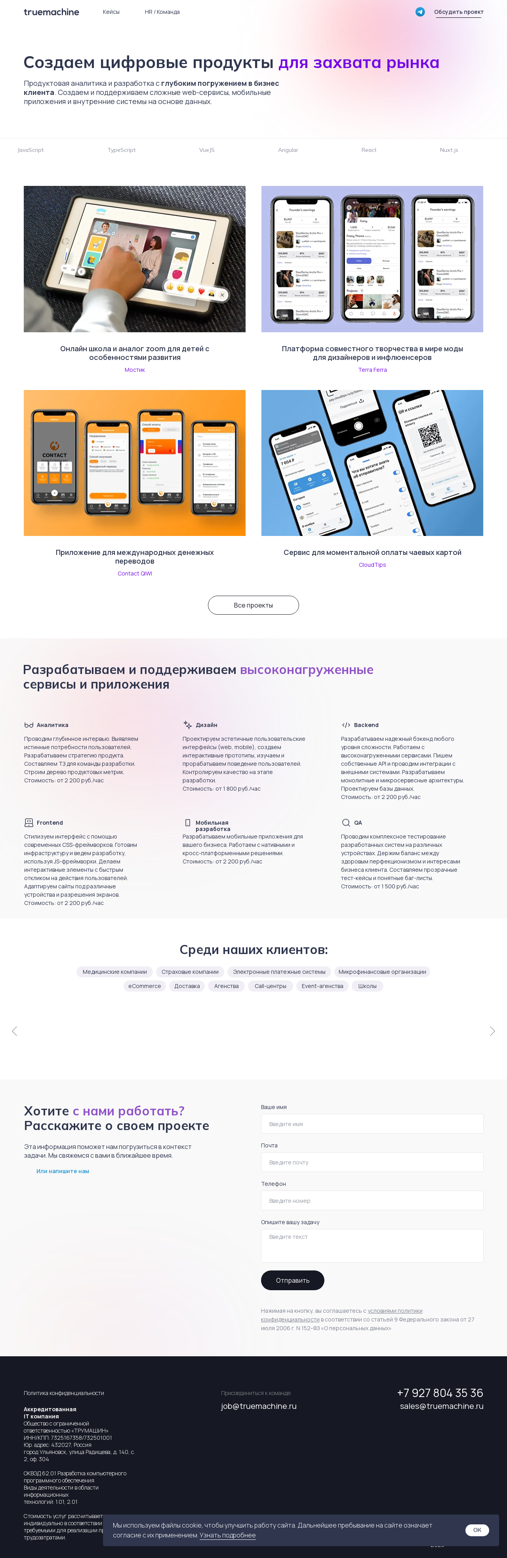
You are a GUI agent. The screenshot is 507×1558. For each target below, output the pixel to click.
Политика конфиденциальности (64, 1393)
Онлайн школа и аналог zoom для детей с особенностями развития (135, 353)
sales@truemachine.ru (442, 1406)
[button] (459, 12)
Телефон (273, 1183)
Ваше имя (274, 1107)
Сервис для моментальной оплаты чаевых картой (372, 552)
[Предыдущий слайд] (14, 1031)
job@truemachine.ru (259, 1406)
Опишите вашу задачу (290, 1222)
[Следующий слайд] (492, 1031)
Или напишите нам (62, 1171)
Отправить (293, 1280)
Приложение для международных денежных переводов (135, 556)
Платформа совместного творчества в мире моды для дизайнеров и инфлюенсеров (372, 353)
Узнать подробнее (228, 1535)
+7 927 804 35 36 (440, 1392)
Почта (269, 1145)
